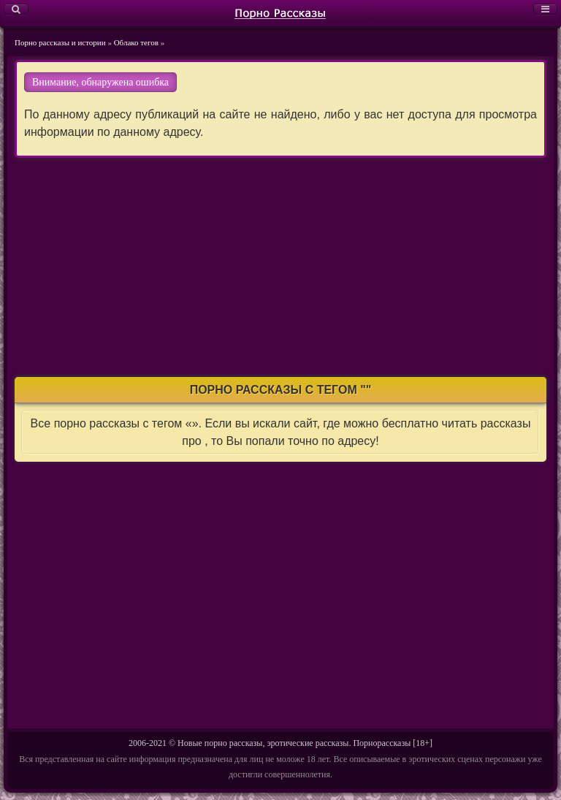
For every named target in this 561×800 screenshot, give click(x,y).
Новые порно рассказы (220, 743)
